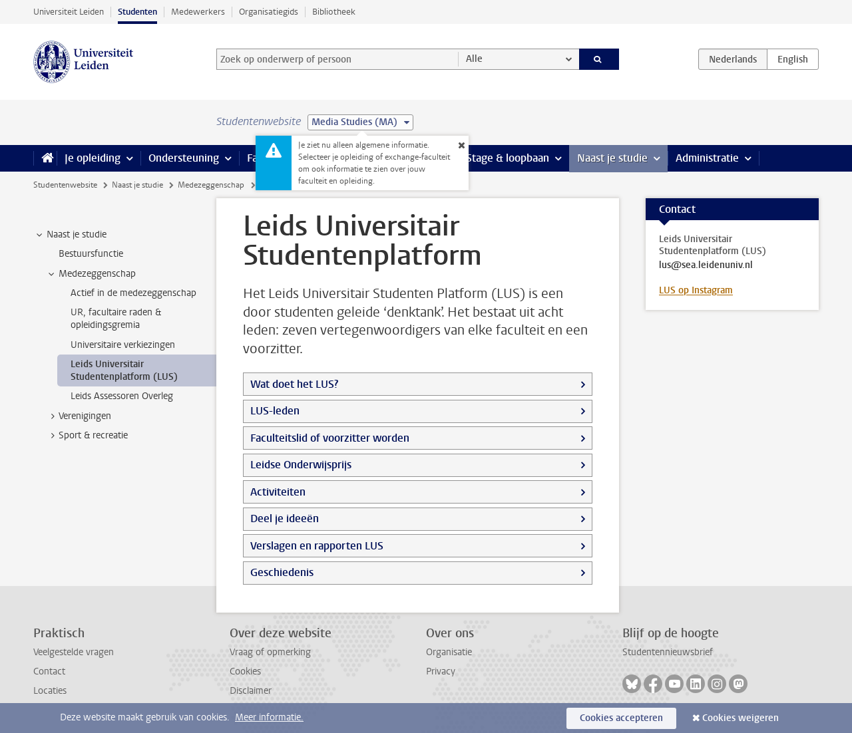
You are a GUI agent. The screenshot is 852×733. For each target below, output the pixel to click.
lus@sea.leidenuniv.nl (706, 265)
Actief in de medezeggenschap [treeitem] (133, 293)
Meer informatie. (269, 717)
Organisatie (449, 652)
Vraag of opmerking (270, 652)
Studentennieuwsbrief (667, 652)
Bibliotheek (333, 11)
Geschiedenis (282, 572)
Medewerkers (198, 11)
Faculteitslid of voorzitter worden (329, 438)
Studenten (137, 11)
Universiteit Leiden (68, 11)
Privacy (440, 671)
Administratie (707, 158)
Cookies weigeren (740, 718)
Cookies (245, 671)
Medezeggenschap (211, 185)
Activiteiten (278, 492)
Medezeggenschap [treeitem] (91, 274)
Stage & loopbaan (507, 158)
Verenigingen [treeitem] (78, 416)
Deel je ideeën (284, 518)
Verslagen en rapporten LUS (316, 546)
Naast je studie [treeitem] (70, 234)
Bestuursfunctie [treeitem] (91, 253)
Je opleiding (92, 158)
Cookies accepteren (621, 718)
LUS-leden (275, 411)
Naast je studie (612, 158)
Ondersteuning (183, 158)
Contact (49, 671)
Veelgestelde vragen (73, 652)
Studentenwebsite (65, 185)
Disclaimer (251, 690)
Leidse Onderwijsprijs (300, 465)
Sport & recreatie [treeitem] (87, 435)
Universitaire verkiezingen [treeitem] (123, 345)
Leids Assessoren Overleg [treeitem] (122, 396)
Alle (474, 59)
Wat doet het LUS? (294, 384)
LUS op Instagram (696, 290)
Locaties (50, 690)
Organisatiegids (268, 11)
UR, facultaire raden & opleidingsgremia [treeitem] (116, 318)
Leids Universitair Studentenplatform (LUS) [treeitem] (124, 370)
